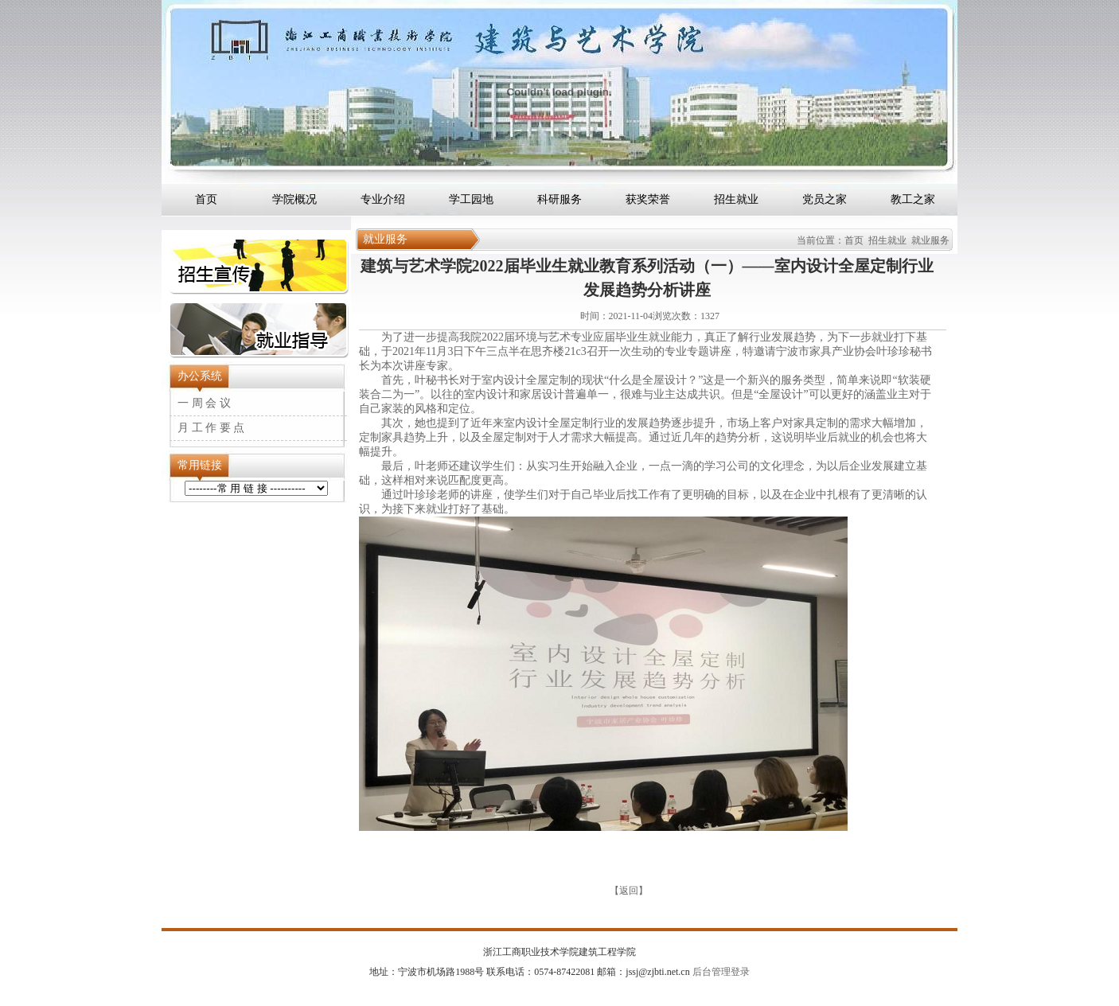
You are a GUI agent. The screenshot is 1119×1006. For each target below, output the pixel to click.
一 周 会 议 (204, 403)
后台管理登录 (720, 971)
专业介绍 (383, 199)
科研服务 (559, 199)
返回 (628, 890)
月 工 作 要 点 (210, 428)
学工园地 (471, 199)
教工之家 (913, 199)
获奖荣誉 (648, 199)
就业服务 (930, 240)
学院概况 (294, 199)
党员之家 (824, 199)
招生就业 (736, 199)
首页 (206, 199)
